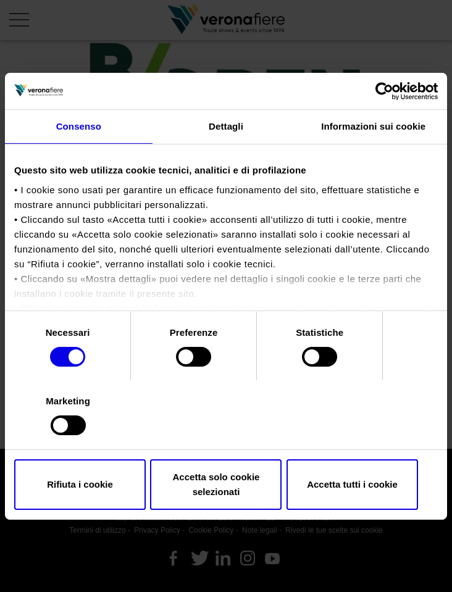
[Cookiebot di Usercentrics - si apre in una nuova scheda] (384, 125)
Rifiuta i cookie (83, 449)
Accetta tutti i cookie (369, 449)
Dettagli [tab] (226, 161)
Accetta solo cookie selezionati (226, 449)
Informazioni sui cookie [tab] (373, 161)
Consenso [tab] (78, 161)
